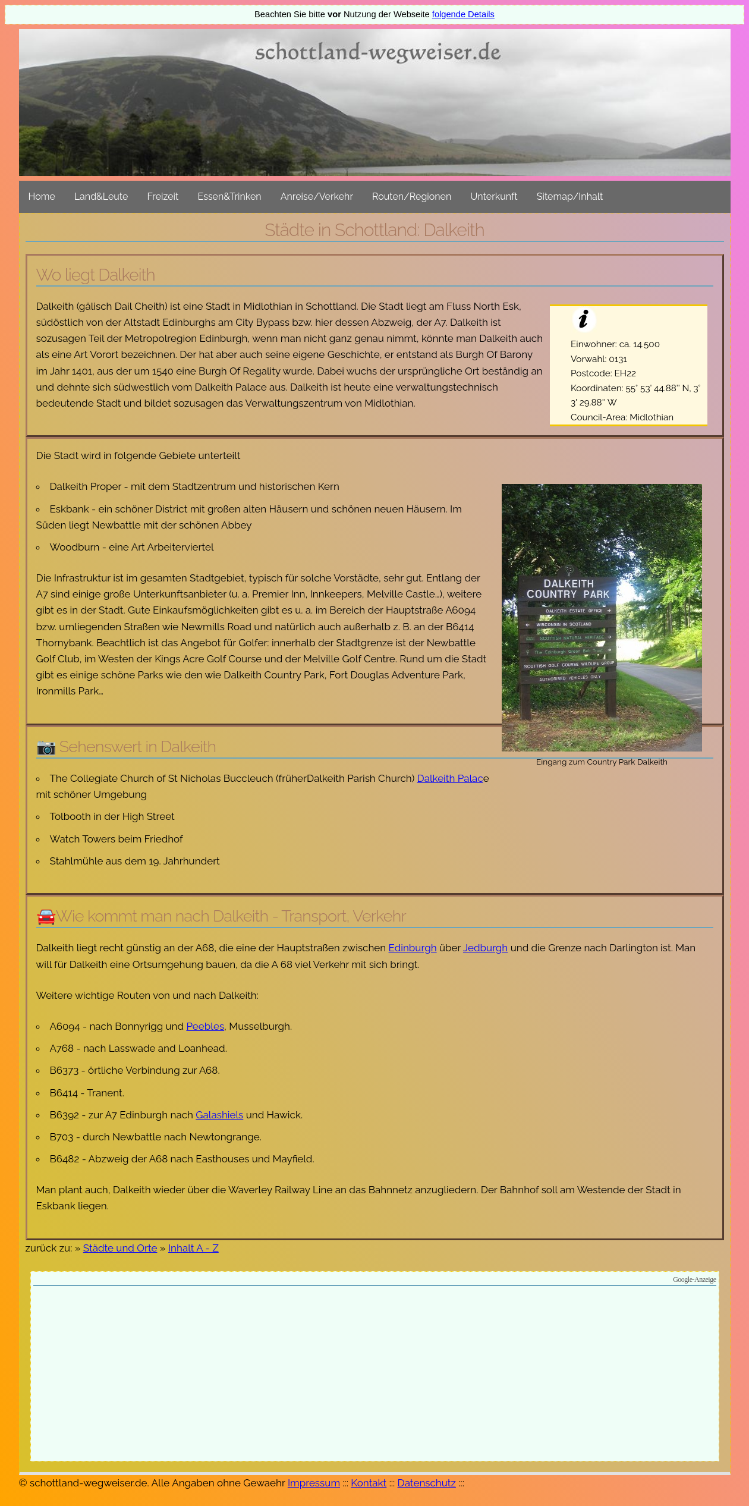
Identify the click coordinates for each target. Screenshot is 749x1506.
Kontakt (368, 1483)
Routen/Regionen (411, 196)
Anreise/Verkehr (317, 196)
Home (42, 196)
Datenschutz (427, 1483)
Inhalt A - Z (193, 1248)
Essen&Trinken (229, 196)
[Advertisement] (374, 1375)
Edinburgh (413, 948)
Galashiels (219, 1115)
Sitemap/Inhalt (570, 196)
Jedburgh (485, 948)
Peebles (205, 1026)
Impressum (314, 1483)
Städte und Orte (120, 1248)
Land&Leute (101, 196)
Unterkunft (493, 196)
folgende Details (463, 14)
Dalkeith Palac (450, 778)
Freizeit (162, 196)
